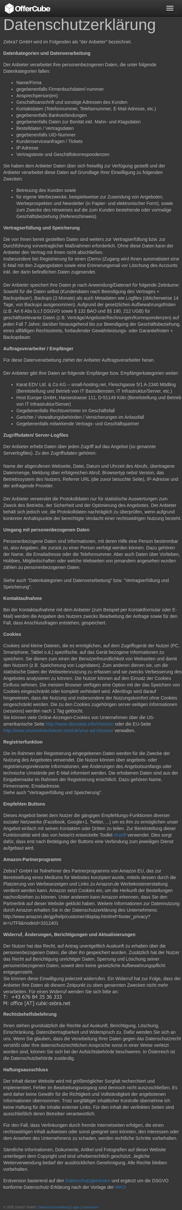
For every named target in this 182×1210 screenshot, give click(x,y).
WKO (120, 1187)
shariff (120, 835)
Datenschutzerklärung (54, 1207)
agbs (76, 1207)
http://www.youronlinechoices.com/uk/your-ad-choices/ (59, 730)
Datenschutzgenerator (87, 1180)
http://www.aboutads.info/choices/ (80, 724)
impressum (90, 1207)
